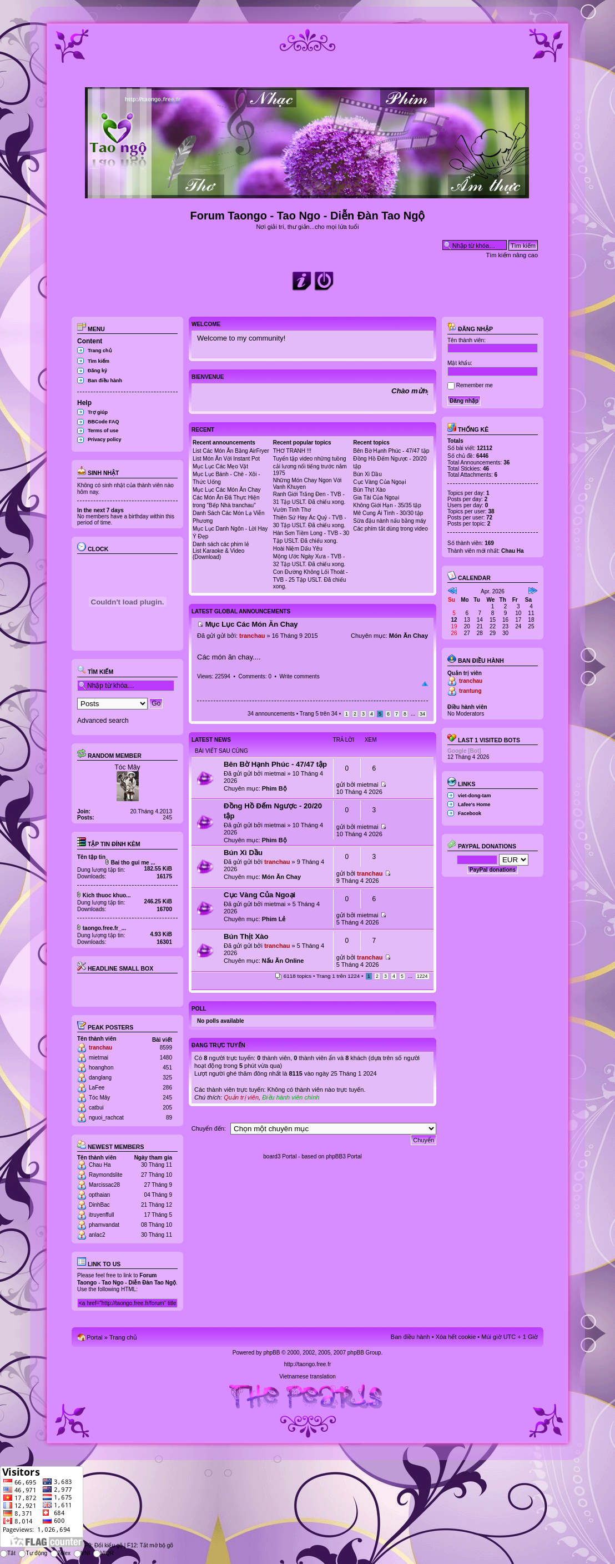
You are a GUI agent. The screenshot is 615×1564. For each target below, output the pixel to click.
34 (422, 714)
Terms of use (103, 430)
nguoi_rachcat (106, 1118)
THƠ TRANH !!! (292, 451)
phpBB (271, 1353)
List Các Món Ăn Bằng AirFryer (231, 451)
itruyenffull (101, 1215)
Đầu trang (425, 684)
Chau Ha (99, 1165)
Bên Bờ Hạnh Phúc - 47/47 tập (391, 451)
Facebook (469, 813)
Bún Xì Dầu (367, 474)
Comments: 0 (254, 676)
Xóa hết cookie (456, 1336)
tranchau (100, 1048)
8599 (166, 1048)
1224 (422, 976)
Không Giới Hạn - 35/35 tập (387, 505)
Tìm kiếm (98, 361)
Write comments (300, 676)
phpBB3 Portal (344, 1156)
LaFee (96, 1088)
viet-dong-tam (474, 795)
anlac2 (97, 1235)
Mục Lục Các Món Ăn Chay (227, 490)
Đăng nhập (470, 329)
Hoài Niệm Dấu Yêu (297, 549)
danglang (100, 1078)
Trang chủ (100, 350)
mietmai (98, 1058)
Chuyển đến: (208, 1128)
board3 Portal (279, 1156)
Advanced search (103, 720)
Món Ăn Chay (408, 635)
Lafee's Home (474, 804)
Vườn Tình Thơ (292, 510)
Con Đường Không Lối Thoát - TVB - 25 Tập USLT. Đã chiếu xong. (310, 579)
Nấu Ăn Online (283, 960)
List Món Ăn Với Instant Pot (226, 459)
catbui (96, 1108)
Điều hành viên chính (290, 1097)
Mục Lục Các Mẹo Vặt (220, 466)
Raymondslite (106, 1175)
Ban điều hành (105, 380)
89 (169, 1118)
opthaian (99, 1195)
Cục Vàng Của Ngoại (379, 482)
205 (167, 1108)
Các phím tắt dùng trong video (390, 529)
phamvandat (104, 1225)
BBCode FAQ (103, 421)
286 (167, 1088)
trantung (470, 691)
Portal (95, 1337)
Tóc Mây (127, 767)
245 (167, 1098)
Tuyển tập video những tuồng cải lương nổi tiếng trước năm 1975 (310, 466)
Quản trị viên (241, 1097)
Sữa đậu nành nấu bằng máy (389, 521)
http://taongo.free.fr (307, 1364)
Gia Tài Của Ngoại (376, 497)
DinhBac (99, 1205)
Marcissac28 (104, 1185)
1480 (166, 1058)
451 (167, 1068)
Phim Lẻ (274, 919)
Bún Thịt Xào (369, 490)
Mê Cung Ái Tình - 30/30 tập (388, 513)
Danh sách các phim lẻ (221, 544)
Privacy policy (105, 439)
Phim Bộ (274, 788)
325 (167, 1078)
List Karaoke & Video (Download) (218, 554)
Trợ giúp (98, 412)
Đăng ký (97, 370)
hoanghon (101, 1068)
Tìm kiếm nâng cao (512, 255)
